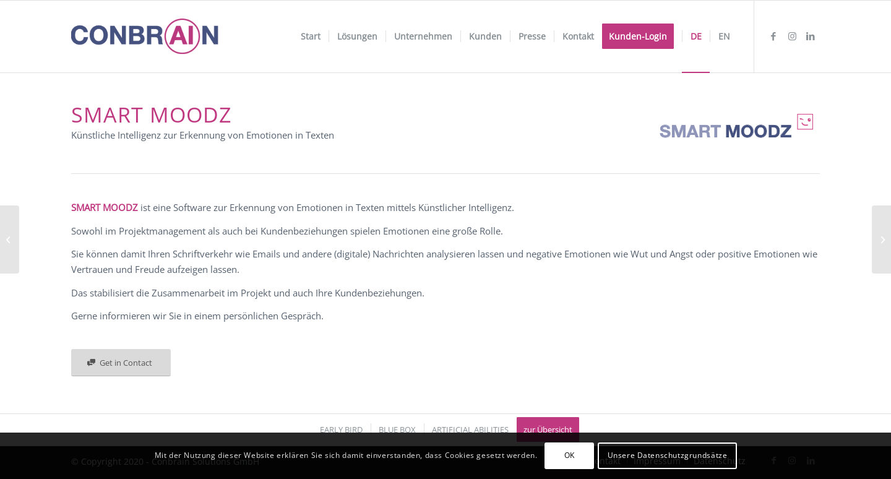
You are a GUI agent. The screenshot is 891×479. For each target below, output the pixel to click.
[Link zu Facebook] (773, 36)
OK (569, 455)
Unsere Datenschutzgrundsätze (668, 455)
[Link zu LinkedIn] (810, 36)
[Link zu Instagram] (792, 36)
